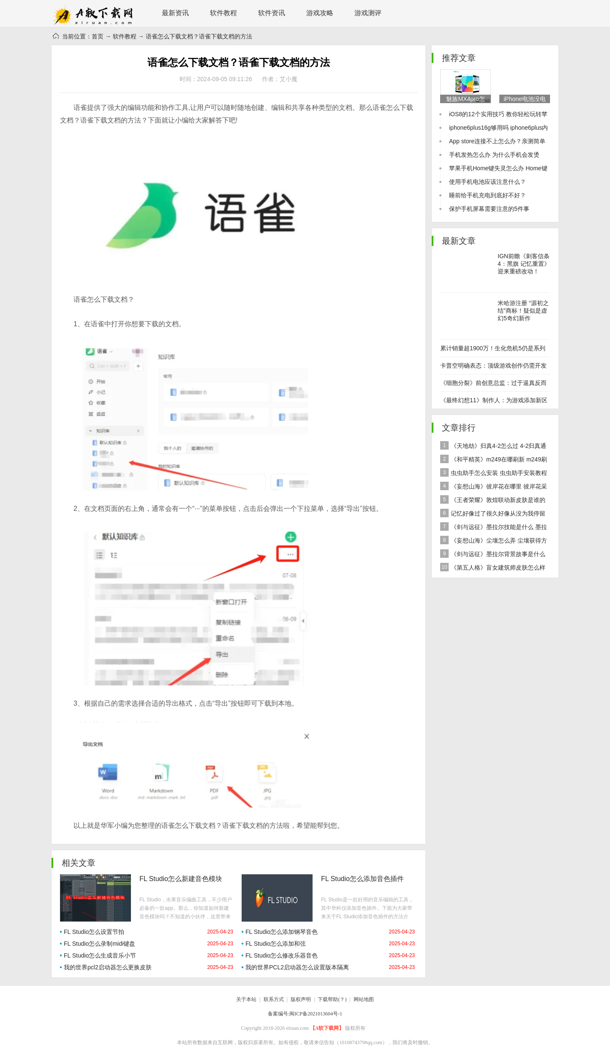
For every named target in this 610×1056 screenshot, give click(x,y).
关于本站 (246, 999)
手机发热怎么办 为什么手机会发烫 (494, 154)
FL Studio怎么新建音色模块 (180, 878)
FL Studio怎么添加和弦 (275, 943)
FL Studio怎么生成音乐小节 (100, 955)
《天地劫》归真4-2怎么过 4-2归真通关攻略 (493, 447)
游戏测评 (367, 12)
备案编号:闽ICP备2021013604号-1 (305, 1014)
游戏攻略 (319, 12)
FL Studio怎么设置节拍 (94, 931)
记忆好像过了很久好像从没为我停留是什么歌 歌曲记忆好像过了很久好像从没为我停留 (494, 514)
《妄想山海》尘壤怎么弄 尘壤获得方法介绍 (493, 541)
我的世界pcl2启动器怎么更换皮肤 (108, 967)
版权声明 (301, 999)
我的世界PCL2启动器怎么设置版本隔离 (297, 967)
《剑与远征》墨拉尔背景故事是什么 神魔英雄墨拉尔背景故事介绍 (492, 555)
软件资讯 (271, 12)
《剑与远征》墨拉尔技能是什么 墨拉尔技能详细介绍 (493, 528)
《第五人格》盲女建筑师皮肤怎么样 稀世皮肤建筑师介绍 (492, 568)
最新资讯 (175, 12)
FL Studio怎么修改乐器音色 (281, 955)
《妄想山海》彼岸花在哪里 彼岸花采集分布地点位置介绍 (493, 487)
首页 (97, 36)
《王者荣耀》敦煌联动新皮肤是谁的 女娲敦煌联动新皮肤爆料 (492, 501)
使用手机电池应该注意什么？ (487, 181)
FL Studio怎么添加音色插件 (362, 878)
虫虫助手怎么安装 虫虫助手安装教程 (493, 472)
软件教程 (223, 12)
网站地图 (364, 999)
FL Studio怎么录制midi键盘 (99, 943)
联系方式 (274, 999)
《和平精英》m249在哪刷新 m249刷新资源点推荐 (493, 460)
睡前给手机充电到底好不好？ (487, 195)
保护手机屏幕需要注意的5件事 (489, 208)
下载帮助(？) (332, 999)
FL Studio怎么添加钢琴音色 (281, 931)
